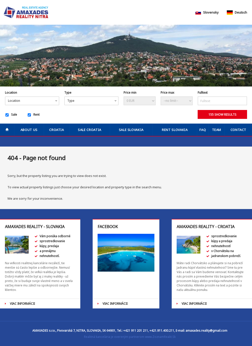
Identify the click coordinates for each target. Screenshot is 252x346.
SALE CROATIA (89, 130)
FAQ (202, 130)
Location (11, 92)
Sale (11, 115)
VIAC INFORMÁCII (22, 304)
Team (216, 130)
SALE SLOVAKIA (131, 130)
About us (29, 130)
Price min (130, 92)
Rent (34, 115)
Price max (167, 92)
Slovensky (207, 12)
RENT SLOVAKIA (175, 130)
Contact (239, 130)
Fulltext (203, 92)
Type (67, 92)
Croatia (56, 130)
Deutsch (237, 12)
